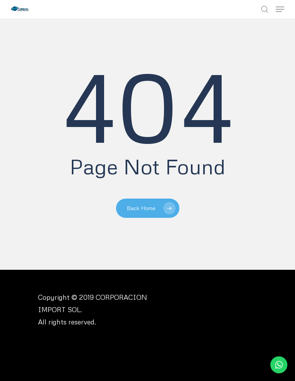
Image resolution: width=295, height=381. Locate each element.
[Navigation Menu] (280, 9)
